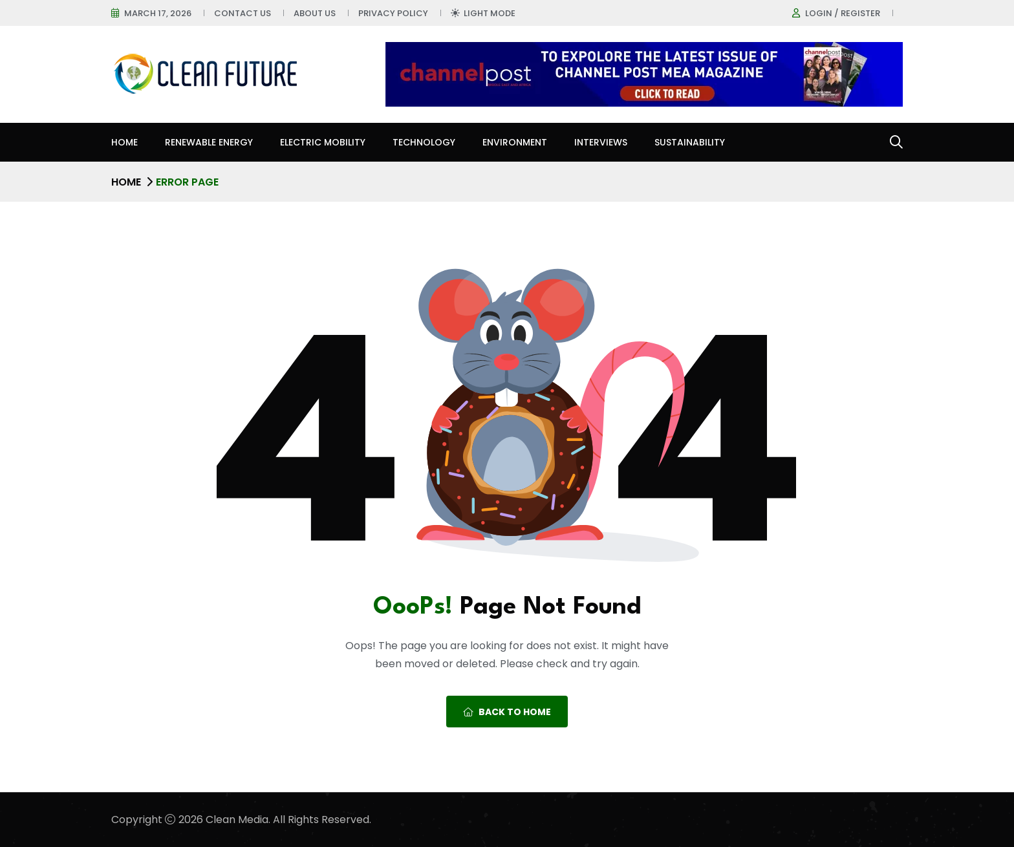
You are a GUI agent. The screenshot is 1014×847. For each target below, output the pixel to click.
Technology (424, 142)
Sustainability (689, 142)
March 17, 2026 (157, 13)
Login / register (842, 13)
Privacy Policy (393, 13)
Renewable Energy (209, 142)
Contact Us (242, 13)
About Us (315, 13)
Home (124, 142)
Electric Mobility (322, 142)
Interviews (600, 142)
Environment (514, 142)
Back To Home (507, 711)
